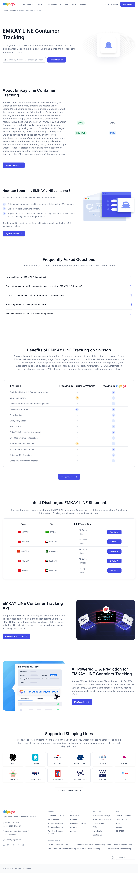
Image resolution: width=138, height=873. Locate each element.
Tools (39, 4)
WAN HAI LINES (80, 780)
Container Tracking (56, 815)
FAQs (95, 827)
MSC (13, 764)
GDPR (117, 823)
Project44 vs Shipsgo (102, 819)
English (126, 857)
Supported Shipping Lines (69, 790)
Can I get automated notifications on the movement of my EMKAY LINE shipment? (44, 286)
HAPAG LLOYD (80, 764)
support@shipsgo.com (13, 840)
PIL (125, 780)
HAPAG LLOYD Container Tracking (62, 849)
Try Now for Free (13, 165)
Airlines (73, 831)
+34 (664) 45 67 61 (12, 834)
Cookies (118, 827)
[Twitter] (8, 845)
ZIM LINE (102, 780)
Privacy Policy (121, 819)
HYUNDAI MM (35, 780)
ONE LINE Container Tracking (119, 849)
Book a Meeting (111, 4)
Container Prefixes (78, 823)
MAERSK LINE (35, 764)
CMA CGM (57, 764)
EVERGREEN (13, 780)
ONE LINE (125, 764)
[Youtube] (23, 845)
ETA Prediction (82, 702)
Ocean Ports (75, 815)
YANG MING (58, 780)
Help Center (98, 831)
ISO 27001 (119, 831)
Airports (73, 827)
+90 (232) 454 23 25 (13, 826)
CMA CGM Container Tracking (119, 845)
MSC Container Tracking (58, 845)
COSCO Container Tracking (88, 849)
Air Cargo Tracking (55, 823)
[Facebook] (13, 845)
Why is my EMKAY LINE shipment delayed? (26, 304)
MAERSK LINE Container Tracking (91, 845)
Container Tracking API (16, 636)
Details (114, 532)
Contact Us (97, 835)
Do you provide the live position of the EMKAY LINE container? (35, 295)
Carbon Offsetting (55, 827)
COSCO (103, 764)
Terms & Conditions (123, 815)
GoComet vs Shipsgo (101, 815)
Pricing (83, 4)
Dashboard (128, 4)
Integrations (53, 4)
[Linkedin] (4, 845)
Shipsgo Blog (98, 823)
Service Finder (53, 819)
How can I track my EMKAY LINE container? (26, 277)
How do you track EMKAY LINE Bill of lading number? (30, 314)
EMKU (112, 133)
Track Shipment (56, 60)
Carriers (73, 819)
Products (27, 4)
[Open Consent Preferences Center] (113, 857)
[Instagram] (18, 845)
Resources (69, 4)
